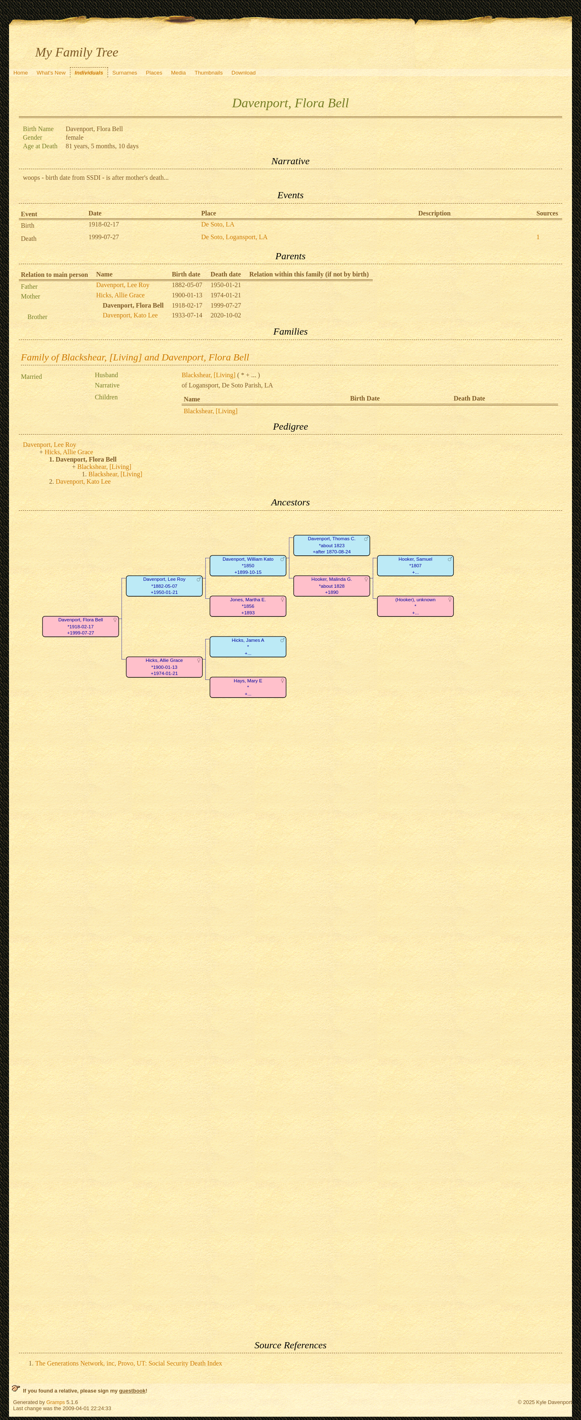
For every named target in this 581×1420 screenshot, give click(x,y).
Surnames (125, 73)
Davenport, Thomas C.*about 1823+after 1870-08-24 (332, 545)
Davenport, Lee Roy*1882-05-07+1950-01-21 (164, 586)
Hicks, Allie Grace (120, 295)
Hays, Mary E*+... (248, 687)
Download (244, 73)
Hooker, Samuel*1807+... (415, 565)
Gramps (55, 1402)
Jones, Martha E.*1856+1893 (248, 606)
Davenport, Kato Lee (130, 315)
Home (21, 73)
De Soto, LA (217, 224)
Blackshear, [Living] (209, 374)
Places (154, 73)
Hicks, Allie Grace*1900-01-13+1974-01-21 (164, 667)
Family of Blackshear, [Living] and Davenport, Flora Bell (135, 357)
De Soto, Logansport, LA (234, 236)
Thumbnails (209, 73)
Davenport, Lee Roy (122, 284)
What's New (51, 73)
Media (178, 73)
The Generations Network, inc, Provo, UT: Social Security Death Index (128, 1363)
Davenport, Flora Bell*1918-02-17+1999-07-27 (80, 626)
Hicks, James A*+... (248, 646)
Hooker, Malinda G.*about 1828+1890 (331, 586)
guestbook (132, 1391)
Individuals (89, 73)
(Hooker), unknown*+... (415, 606)
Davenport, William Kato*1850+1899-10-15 (248, 565)
